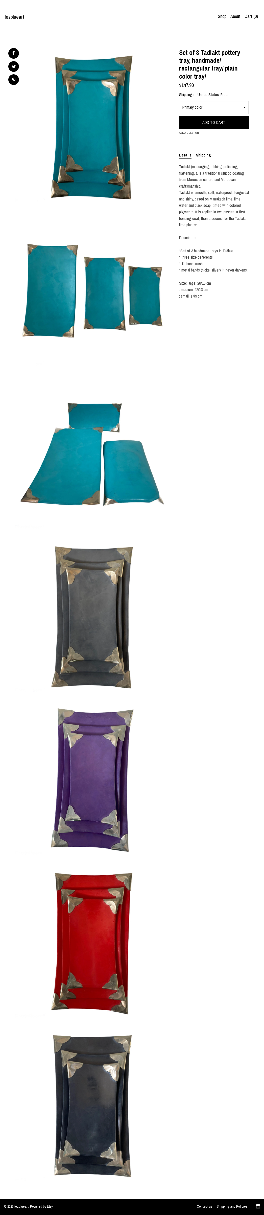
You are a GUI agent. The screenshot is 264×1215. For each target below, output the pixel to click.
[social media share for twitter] (14, 67)
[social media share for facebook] (13, 53)
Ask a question (189, 132)
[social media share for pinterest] (14, 80)
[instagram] (258, 1207)
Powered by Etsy (41, 1206)
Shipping (203, 155)
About (235, 16)
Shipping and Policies (232, 1206)
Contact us (204, 1206)
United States (208, 94)
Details (185, 155)
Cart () (251, 16)
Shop (222, 16)
